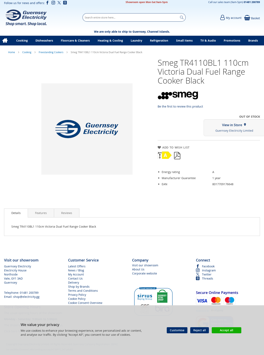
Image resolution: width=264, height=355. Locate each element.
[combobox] (134, 17)
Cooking (27, 52)
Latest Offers (77, 266)
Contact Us (75, 278)
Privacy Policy (77, 295)
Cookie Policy (77, 299)
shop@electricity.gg (26, 297)
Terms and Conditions (83, 291)
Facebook (208, 266)
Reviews (66, 213)
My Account (76, 274)
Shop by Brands (79, 286)
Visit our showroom (145, 265)
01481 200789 (29, 293)
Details (16, 213)
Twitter (207, 274)
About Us (138, 269)
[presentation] (16, 213)
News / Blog (76, 270)
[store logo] (26, 17)
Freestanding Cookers (51, 52)
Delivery (73, 282)
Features (41, 213)
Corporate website (144, 273)
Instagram (209, 270)
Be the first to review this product (180, 106)
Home (12, 52)
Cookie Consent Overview (85, 303)
